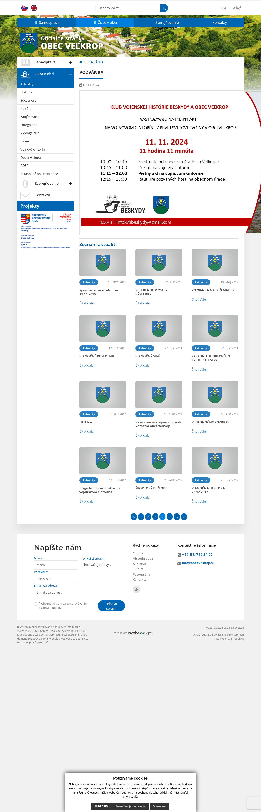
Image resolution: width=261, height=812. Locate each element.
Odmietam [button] (159, 806)
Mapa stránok (25, 634)
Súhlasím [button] (101, 806)
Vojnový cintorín (32, 149)
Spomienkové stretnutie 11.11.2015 (98, 292)
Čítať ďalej (86, 303)
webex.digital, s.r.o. (75, 634)
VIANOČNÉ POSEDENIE (97, 356)
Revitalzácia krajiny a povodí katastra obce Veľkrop (158, 424)
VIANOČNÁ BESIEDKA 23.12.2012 (208, 490)
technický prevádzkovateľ (32, 642)
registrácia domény (39, 638)
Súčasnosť (28, 100)
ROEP (24, 165)
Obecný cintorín (32, 157)
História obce (143, 558)
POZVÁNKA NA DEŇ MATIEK (213, 290)
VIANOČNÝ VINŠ (147, 356)
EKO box (86, 422)
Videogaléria (29, 133)
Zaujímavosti (30, 117)
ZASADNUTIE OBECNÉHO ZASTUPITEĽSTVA (211, 358)
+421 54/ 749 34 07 (197, 555)
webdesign (120, 633)
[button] (46, 22)
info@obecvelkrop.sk (198, 563)
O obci (138, 553)
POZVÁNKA (95, 62)
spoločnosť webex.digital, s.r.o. (70, 638)
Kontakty (219, 22)
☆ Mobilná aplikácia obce (39, 174)
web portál (41, 634)
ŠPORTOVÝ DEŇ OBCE (152, 488)
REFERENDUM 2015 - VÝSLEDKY (151, 292)
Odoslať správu (111, 606)
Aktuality (26, 84)
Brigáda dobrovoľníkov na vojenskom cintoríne (100, 490)
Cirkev (25, 141)
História (26, 92)
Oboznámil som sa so (63, 606)
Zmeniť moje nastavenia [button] (131, 806)
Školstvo (139, 564)
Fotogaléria (28, 125)
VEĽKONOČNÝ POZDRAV (210, 422)
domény (22, 638)
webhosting (56, 634)
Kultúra (26, 108)
